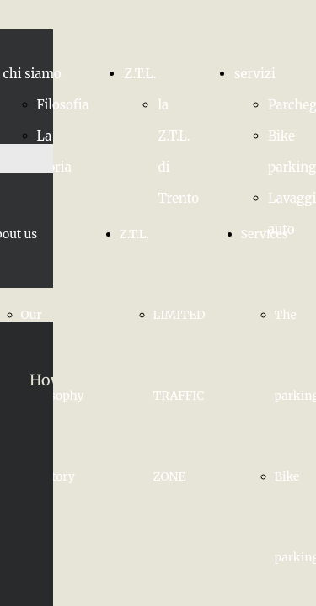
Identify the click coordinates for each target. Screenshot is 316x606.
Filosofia (63, 105)
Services (264, 234)
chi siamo (32, 74)
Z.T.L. (140, 74)
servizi (255, 74)
